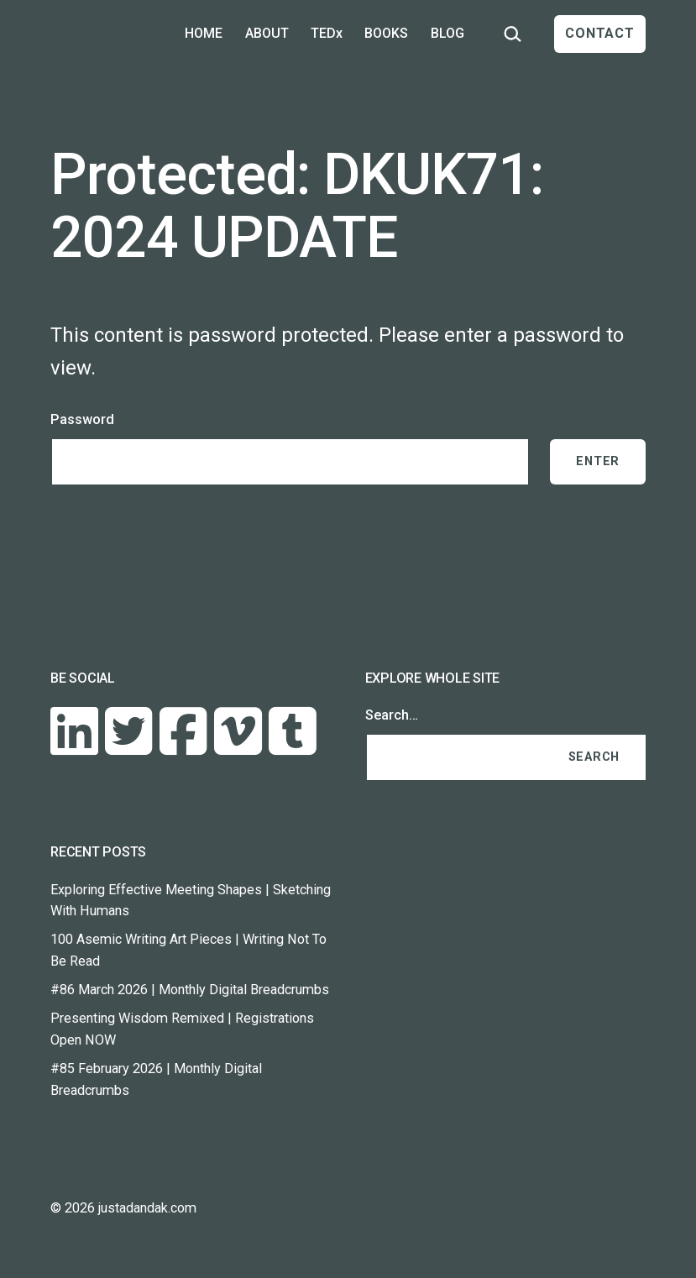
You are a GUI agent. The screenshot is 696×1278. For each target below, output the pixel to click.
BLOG (447, 33)
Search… (391, 715)
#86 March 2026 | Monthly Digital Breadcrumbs (189, 990)
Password (82, 419)
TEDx (327, 33)
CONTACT (600, 33)
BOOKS (386, 33)
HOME (203, 33)
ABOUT (267, 33)
